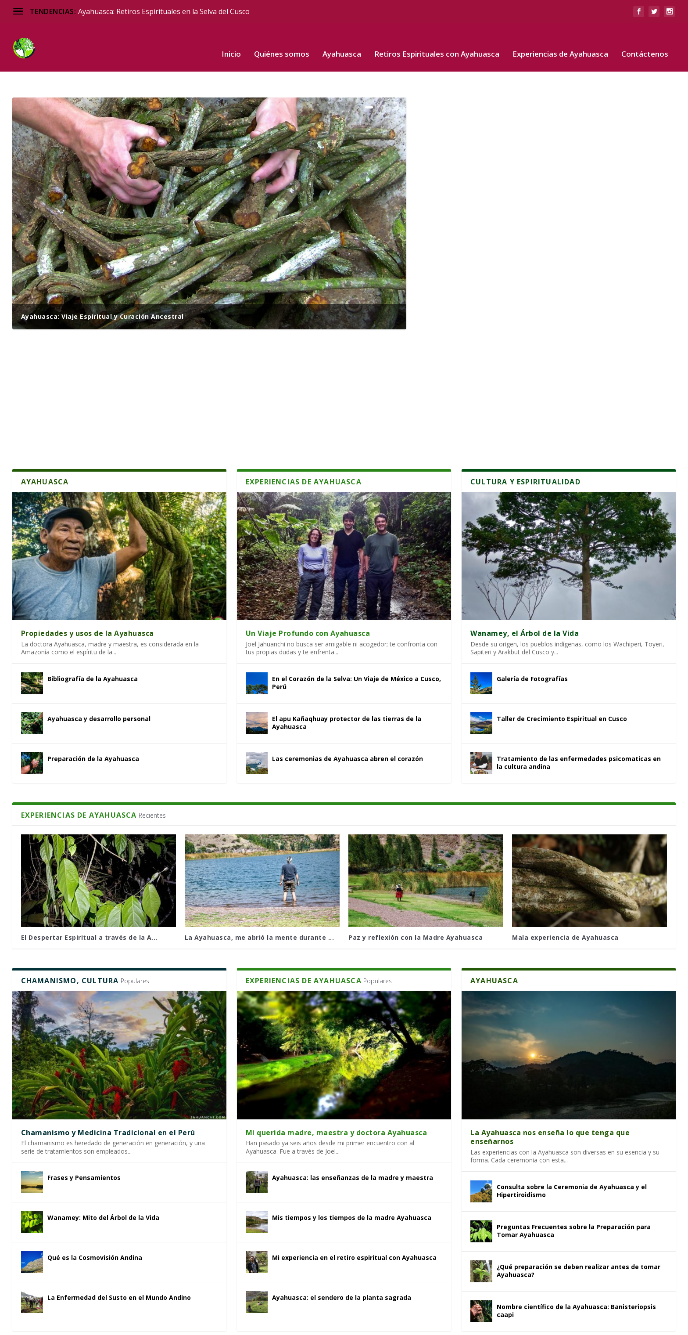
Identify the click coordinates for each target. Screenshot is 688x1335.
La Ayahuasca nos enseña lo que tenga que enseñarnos (550, 1109)
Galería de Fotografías (532, 651)
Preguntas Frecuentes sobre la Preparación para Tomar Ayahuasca (574, 1203)
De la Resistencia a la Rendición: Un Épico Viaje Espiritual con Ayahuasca (539, 293)
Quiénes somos (281, 41)
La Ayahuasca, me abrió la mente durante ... (259, 910)
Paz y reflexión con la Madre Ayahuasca (415, 910)
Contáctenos (644, 41)
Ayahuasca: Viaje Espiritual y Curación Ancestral (102, 289)
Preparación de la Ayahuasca (93, 731)
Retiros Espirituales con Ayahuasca (436, 41)
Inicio (231, 41)
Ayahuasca (341, 41)
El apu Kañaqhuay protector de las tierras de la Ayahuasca (346, 695)
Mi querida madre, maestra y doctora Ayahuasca (336, 1105)
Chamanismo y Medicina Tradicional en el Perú (108, 1105)
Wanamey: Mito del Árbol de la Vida (103, 1190)
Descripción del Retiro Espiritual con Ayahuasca (514, 152)
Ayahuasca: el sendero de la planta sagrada (341, 1270)
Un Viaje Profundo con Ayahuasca (308, 606)
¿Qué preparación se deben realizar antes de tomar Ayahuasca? (578, 1243)
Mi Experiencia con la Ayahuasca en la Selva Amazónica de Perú (543, 220)
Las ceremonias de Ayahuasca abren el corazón (347, 731)
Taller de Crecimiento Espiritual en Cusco (562, 691)
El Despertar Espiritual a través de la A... (89, 910)
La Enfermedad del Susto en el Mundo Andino (119, 1270)
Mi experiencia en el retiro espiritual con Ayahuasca (354, 1230)
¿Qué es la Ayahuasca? (467, 83)
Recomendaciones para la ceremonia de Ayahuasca (520, 367)
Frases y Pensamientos (84, 1150)
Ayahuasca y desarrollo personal (98, 691)
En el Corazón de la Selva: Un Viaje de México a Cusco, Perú (356, 655)
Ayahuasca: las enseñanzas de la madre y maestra (352, 1150)
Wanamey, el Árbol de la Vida (524, 606)
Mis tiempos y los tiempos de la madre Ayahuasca (351, 1190)
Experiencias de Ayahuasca (560, 41)
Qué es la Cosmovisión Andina (94, 1230)
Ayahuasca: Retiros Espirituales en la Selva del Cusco (164, 11)
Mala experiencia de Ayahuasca (565, 910)
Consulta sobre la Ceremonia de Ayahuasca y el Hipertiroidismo (572, 1163)
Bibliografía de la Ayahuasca (92, 651)
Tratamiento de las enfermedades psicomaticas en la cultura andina (579, 735)
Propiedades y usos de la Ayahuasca (87, 606)
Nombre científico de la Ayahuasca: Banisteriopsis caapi (576, 1283)
